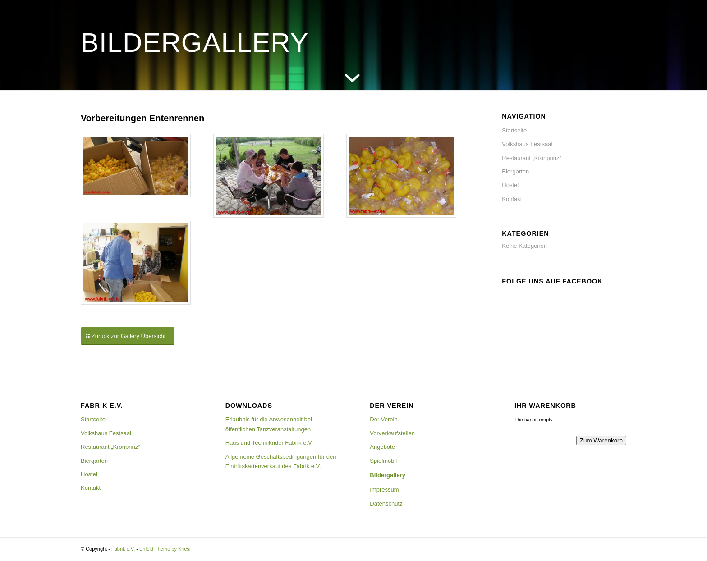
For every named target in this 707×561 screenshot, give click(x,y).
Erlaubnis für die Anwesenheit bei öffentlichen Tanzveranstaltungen (268, 424)
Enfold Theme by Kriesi (165, 549)
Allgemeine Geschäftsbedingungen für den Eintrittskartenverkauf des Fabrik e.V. (280, 461)
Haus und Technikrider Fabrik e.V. (269, 442)
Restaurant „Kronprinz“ (531, 158)
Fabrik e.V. (123, 549)
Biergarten (515, 171)
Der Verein (383, 419)
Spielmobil (383, 460)
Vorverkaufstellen (392, 433)
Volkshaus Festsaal (527, 144)
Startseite (514, 130)
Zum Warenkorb (601, 440)
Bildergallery (387, 475)
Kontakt (512, 199)
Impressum (384, 489)
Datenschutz (386, 503)
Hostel (510, 185)
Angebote (382, 446)
